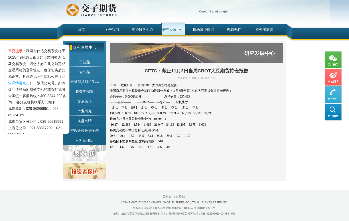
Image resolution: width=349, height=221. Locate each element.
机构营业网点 (203, 30)
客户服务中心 (142, 30)
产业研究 (84, 111)
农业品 (84, 72)
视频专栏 (234, 30)
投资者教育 (264, 30)
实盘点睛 (84, 121)
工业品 (84, 62)
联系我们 (181, 196)
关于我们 (112, 30)
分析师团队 (84, 140)
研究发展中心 (173, 30)
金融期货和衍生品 (84, 82)
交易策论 (84, 101)
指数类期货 (84, 91)
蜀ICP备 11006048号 (184, 208)
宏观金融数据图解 (84, 131)
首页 (81, 30)
